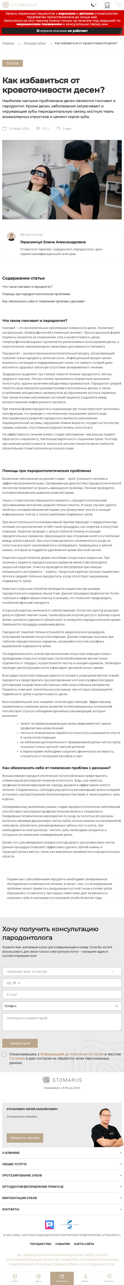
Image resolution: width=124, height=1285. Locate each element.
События (62, 1244)
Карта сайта (84, 1244)
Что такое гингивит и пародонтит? (27, 286)
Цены (38, 1281)
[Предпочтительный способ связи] (62, 1006)
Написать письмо (25, 1138)
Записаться (62, 1281)
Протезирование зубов (22, 1175)
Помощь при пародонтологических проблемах (36, 294)
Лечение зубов (35, 43)
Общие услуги (14, 1164)
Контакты (10, 1209)
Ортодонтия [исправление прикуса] (32, 1186)
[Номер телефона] (62, 983)
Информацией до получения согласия (72, 1054)
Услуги (14, 1281)
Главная (8, 43)
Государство (40, 1244)
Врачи (85, 1281)
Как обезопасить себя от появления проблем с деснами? (43, 301)
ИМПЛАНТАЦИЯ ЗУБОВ (19, 1198)
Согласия (17, 1058)
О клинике (11, 1153)
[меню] (118, 5)
